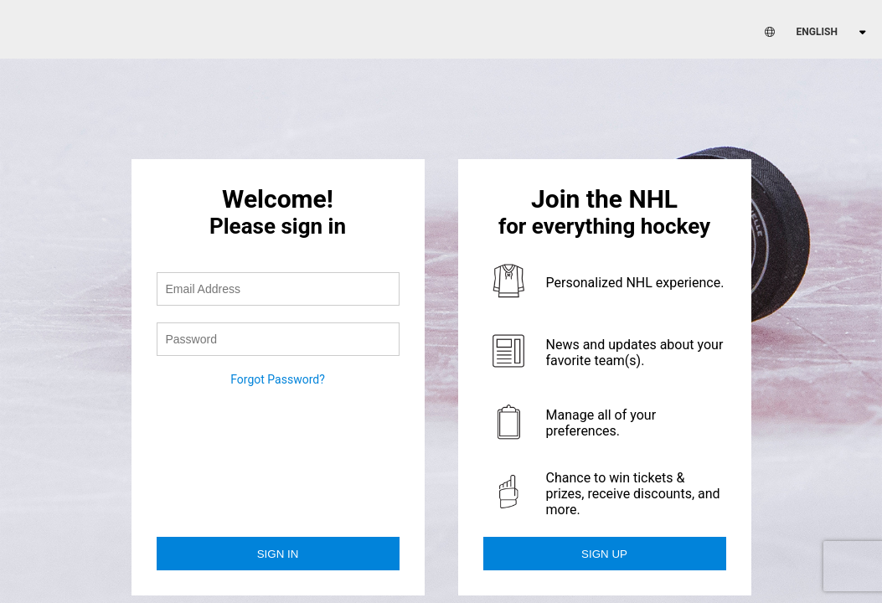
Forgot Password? (277, 379)
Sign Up (604, 554)
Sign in (278, 554)
